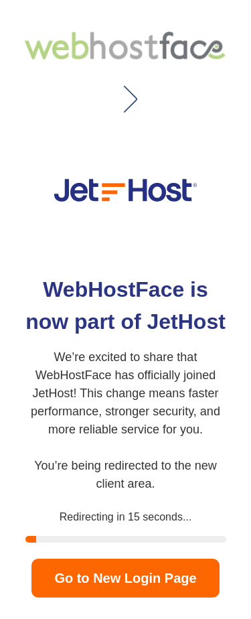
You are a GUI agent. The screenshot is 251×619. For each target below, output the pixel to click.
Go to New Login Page (125, 578)
